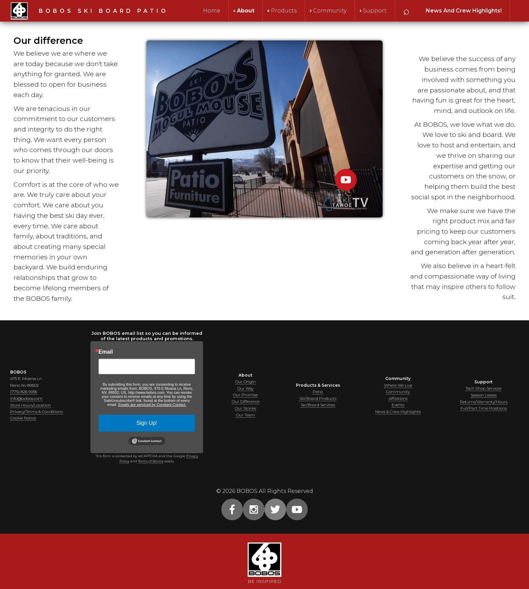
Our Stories (245, 408)
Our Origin (245, 382)
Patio (318, 391)
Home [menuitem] (211, 10)
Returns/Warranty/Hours (484, 401)
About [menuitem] (245, 10)
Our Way (245, 388)
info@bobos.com (26, 398)
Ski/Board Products (318, 398)
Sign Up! (146, 423)
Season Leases (483, 394)
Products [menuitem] (284, 10)
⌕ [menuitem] (406, 10)
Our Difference (245, 401)
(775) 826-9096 (24, 391)
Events (398, 404)
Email (106, 352)
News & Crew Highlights (398, 411)
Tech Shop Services (483, 388)
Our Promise (245, 394)
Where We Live (398, 385)
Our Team (245, 414)
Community (398, 391)
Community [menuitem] (329, 10)
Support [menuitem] (375, 10)
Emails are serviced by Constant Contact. (152, 405)
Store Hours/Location (30, 404)
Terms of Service (150, 461)
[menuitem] (464, 11)
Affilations (398, 398)
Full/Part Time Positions (483, 408)
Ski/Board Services (317, 404)
